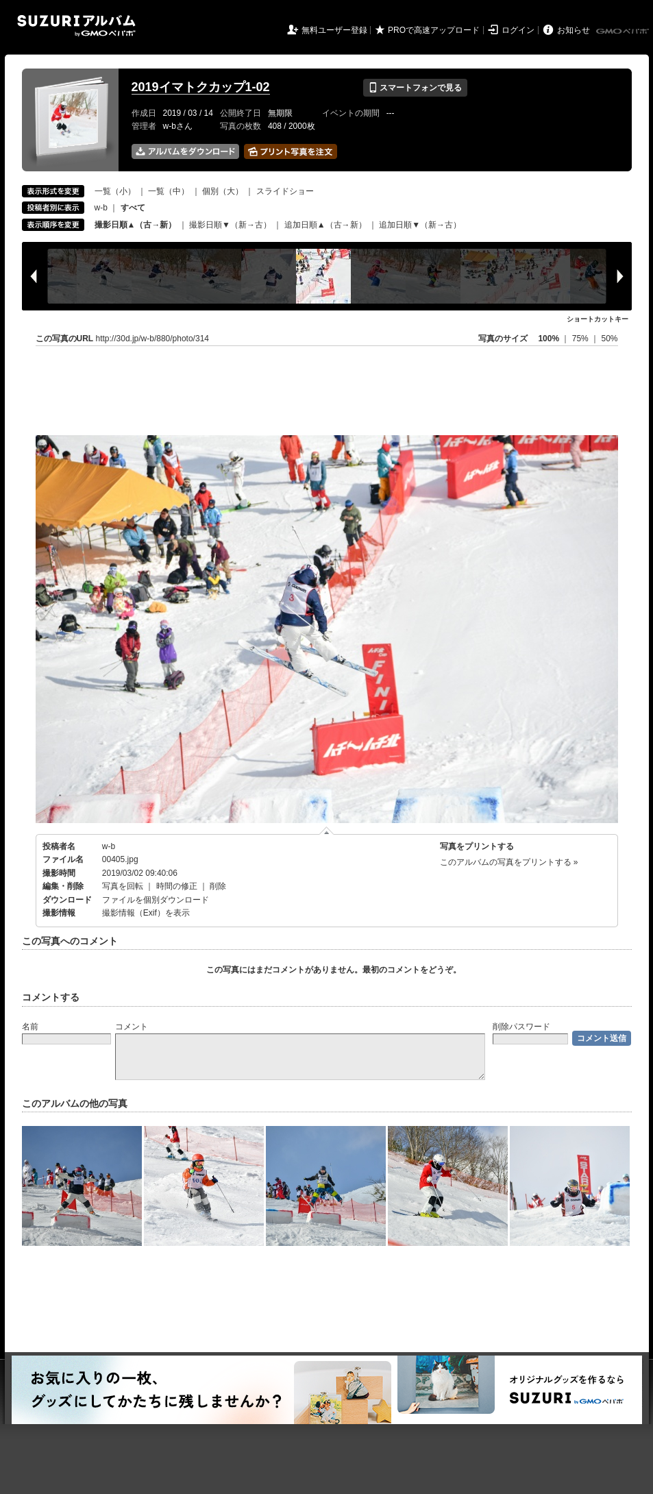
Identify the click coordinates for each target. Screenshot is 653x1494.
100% (548, 338)
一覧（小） (115, 191)
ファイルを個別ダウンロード (155, 900)
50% (609, 338)
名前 (30, 1026)
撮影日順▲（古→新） (136, 225)
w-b (101, 207)
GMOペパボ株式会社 (623, 31)
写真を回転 (122, 886)
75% (581, 338)
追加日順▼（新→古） (420, 225)
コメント (131, 1026)
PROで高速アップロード (434, 30)
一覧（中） (168, 191)
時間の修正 (176, 886)
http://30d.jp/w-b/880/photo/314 (152, 338)
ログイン (518, 30)
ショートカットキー (597, 319)
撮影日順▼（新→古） (230, 225)
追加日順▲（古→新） (325, 225)
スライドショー (285, 191)
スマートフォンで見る (415, 88)
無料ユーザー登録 (334, 30)
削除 (218, 886)
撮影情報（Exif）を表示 (146, 913)
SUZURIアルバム (76, 25)
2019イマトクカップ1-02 (201, 87)
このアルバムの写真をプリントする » (509, 862)
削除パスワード (521, 1026)
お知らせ (573, 30)
